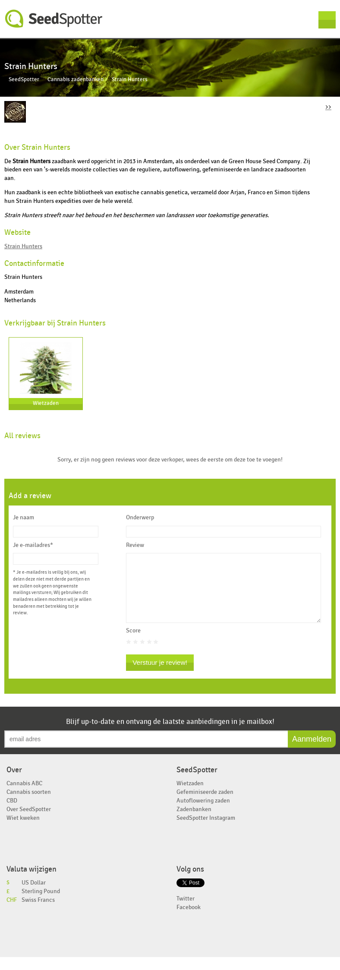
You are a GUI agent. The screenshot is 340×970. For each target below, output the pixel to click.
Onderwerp (140, 517)
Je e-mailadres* (33, 545)
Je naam (23, 517)
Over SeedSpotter (28, 822)
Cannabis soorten (28, 805)
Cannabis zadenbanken (75, 79)
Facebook (188, 920)
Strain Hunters (23, 246)
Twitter (185, 911)
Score (133, 643)
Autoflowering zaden (203, 813)
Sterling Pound (41, 904)
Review (135, 545)
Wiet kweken (23, 830)
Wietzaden (46, 403)
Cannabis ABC (24, 796)
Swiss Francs (38, 912)
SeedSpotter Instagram (205, 830)
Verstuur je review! (159, 675)
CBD (11, 813)
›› (328, 106)
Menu (327, 19)
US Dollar (34, 895)
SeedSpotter (54, 18)
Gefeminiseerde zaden (204, 805)
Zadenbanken (193, 822)
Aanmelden (311, 752)
